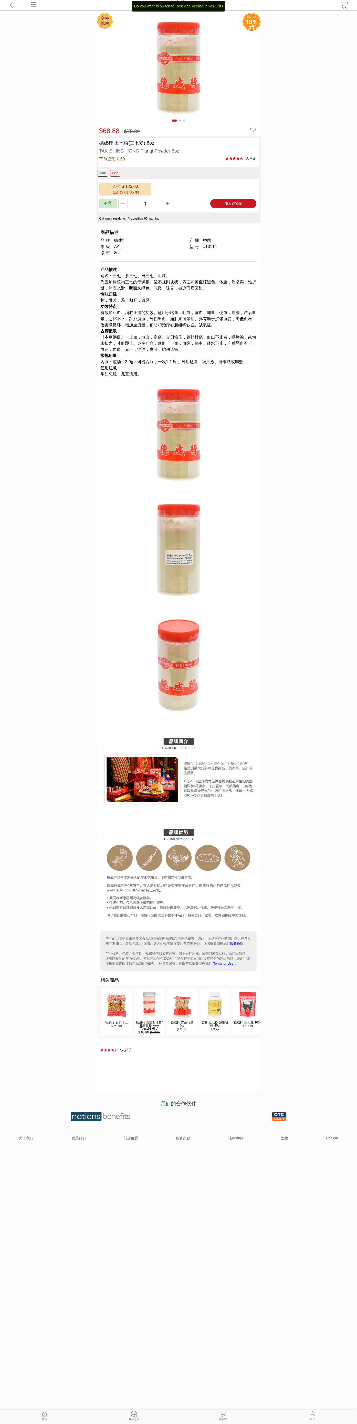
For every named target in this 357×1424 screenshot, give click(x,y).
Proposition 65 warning (143, 218)
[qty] (145, 203)
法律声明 (235, 1138)
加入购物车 (233, 203)
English (332, 1138)
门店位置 (131, 1138)
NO (220, 6)
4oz (103, 173)
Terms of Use (223, 963)
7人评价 (249, 158)
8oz (115, 173)
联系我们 (78, 1138)
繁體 (284, 1138)
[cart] (344, 5)
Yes (211, 6)
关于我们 (26, 1138)
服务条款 (236, 943)
